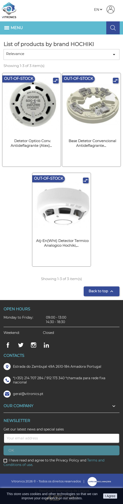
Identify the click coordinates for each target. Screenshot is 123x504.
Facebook (8, 345)
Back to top (102, 291)
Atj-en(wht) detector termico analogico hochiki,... (62, 243)
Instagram (33, 345)
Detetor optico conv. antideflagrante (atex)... (31, 143)
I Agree (110, 496)
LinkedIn (46, 345)
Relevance (61, 54)
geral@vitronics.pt (28, 394)
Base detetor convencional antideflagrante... (92, 143)
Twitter (21, 345)
